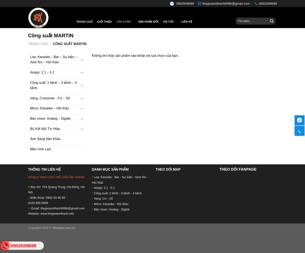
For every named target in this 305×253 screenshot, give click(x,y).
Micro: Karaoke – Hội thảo (49, 108)
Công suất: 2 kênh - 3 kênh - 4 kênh (117, 193)
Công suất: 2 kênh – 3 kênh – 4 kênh (53, 85)
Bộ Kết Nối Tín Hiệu (45, 129)
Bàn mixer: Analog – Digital (50, 118)
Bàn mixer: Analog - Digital (111, 209)
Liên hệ (188, 22)
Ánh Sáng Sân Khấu (45, 139)
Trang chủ (84, 21)
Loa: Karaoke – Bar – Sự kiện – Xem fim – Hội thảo (53, 59)
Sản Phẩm (125, 22)
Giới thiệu (104, 21)
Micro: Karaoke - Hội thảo (110, 204)
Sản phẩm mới (148, 21)
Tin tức (170, 22)
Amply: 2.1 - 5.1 (104, 187)
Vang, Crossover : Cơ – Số (50, 98)
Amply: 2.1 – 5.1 (42, 72)
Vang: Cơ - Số (103, 198)
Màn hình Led (40, 149)
